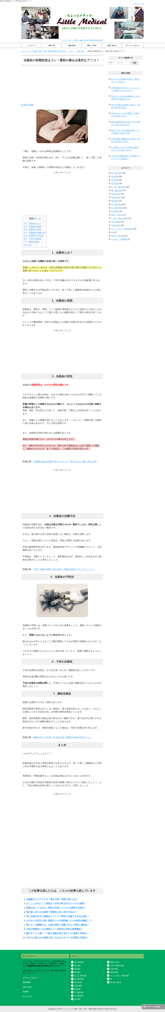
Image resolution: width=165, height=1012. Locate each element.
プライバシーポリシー (133, 45)
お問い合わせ (112, 45)
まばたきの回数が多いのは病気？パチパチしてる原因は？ (125, 157)
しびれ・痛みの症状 (119, 218)
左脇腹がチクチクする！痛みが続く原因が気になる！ (52, 899)
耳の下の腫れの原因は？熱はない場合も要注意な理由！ (125, 106)
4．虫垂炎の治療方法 (34, 233)
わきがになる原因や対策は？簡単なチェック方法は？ (125, 80)
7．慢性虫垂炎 (31, 242)
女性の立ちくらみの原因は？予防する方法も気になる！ (125, 114)
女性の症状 (115, 225)
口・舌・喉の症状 (118, 187)
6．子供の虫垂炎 (32, 239)
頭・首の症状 (116, 173)
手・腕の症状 (116, 204)
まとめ (28, 245)
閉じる (37, 219)
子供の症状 (115, 222)
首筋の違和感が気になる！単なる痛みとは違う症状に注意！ (125, 123)
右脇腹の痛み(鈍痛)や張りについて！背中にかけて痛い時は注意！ (66, 461)
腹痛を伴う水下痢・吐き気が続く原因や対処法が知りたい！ (63, 737)
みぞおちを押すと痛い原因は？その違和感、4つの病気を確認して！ (59, 920)
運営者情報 (27, 982)
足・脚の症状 (116, 208)
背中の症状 (115, 194)
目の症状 (114, 176)
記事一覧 (51, 45)
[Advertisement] (62, 85)
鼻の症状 (114, 183)
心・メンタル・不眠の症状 (122, 229)
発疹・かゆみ (91, 45)
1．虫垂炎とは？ (32, 223)
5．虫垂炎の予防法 (33, 236)
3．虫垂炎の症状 (32, 230)
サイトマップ (27, 996)
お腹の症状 (72, 45)
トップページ (31, 45)
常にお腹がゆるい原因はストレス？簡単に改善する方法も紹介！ (58, 916)
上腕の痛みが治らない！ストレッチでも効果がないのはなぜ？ (125, 89)
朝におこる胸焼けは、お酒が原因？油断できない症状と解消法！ (58, 925)
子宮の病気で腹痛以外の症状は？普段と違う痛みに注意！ (125, 140)
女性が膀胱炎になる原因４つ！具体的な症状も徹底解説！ (54, 929)
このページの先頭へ (154, 1007)
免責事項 (26, 991)
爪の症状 (114, 211)
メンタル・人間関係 (119, 239)
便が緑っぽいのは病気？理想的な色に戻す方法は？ (51, 912)
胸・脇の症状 (116, 190)
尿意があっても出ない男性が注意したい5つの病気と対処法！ (56, 908)
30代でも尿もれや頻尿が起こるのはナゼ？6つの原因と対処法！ (57, 937)
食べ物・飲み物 (117, 236)
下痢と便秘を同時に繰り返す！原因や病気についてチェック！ (64, 569)
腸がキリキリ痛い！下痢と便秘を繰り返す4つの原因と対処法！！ (58, 933)
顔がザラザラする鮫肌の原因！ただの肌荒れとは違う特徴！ (125, 131)
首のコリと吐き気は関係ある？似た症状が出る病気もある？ (125, 97)
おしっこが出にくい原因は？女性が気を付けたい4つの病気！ (56, 903)
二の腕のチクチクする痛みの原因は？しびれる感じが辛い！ (124, 148)
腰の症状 (114, 201)
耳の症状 (114, 180)
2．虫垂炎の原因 (32, 227)
